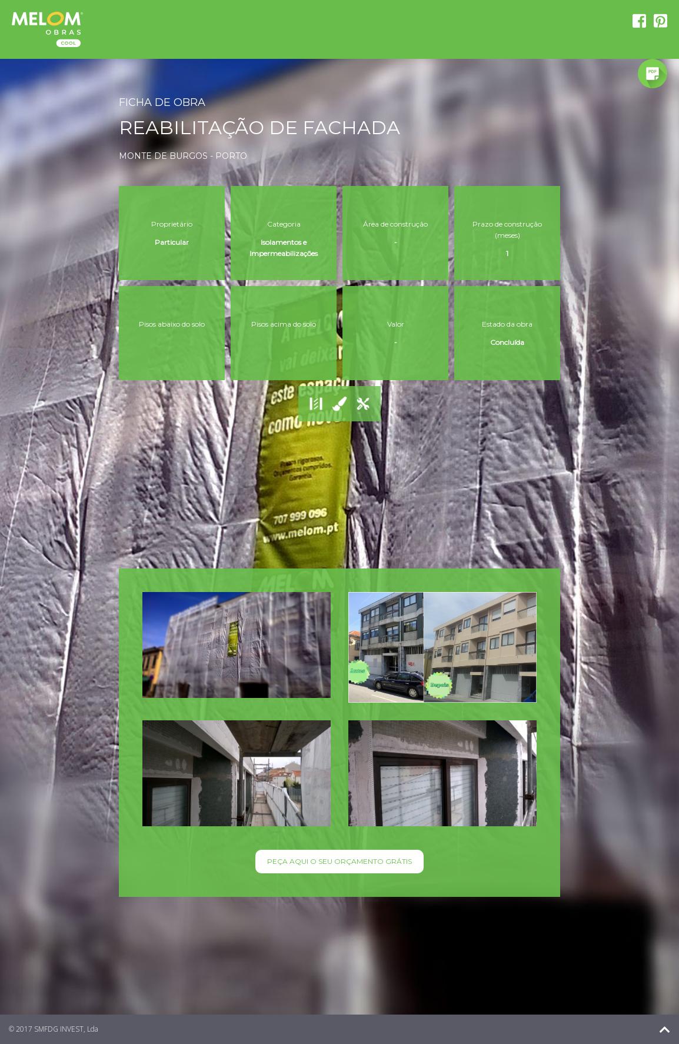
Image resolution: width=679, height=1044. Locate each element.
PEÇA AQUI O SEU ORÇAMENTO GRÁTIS (339, 861)
